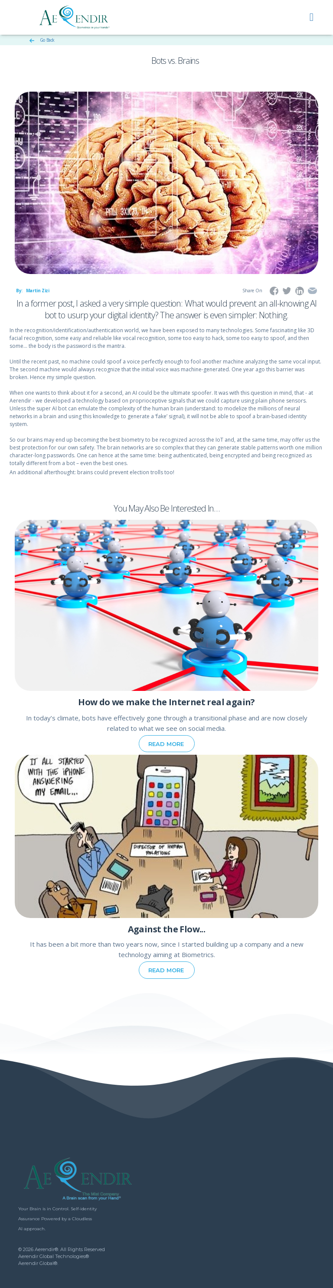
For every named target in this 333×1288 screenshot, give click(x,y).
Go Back (42, 40)
